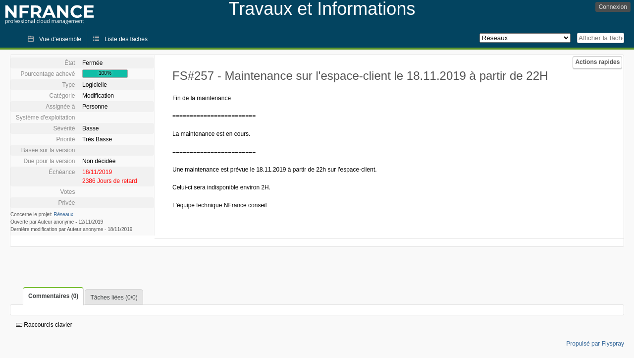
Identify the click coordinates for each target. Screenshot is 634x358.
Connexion (613, 6)
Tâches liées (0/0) (113, 297)
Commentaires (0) (53, 296)
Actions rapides (597, 62)
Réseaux (63, 214)
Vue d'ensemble (60, 39)
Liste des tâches (126, 39)
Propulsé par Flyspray (595, 343)
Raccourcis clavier (44, 324)
